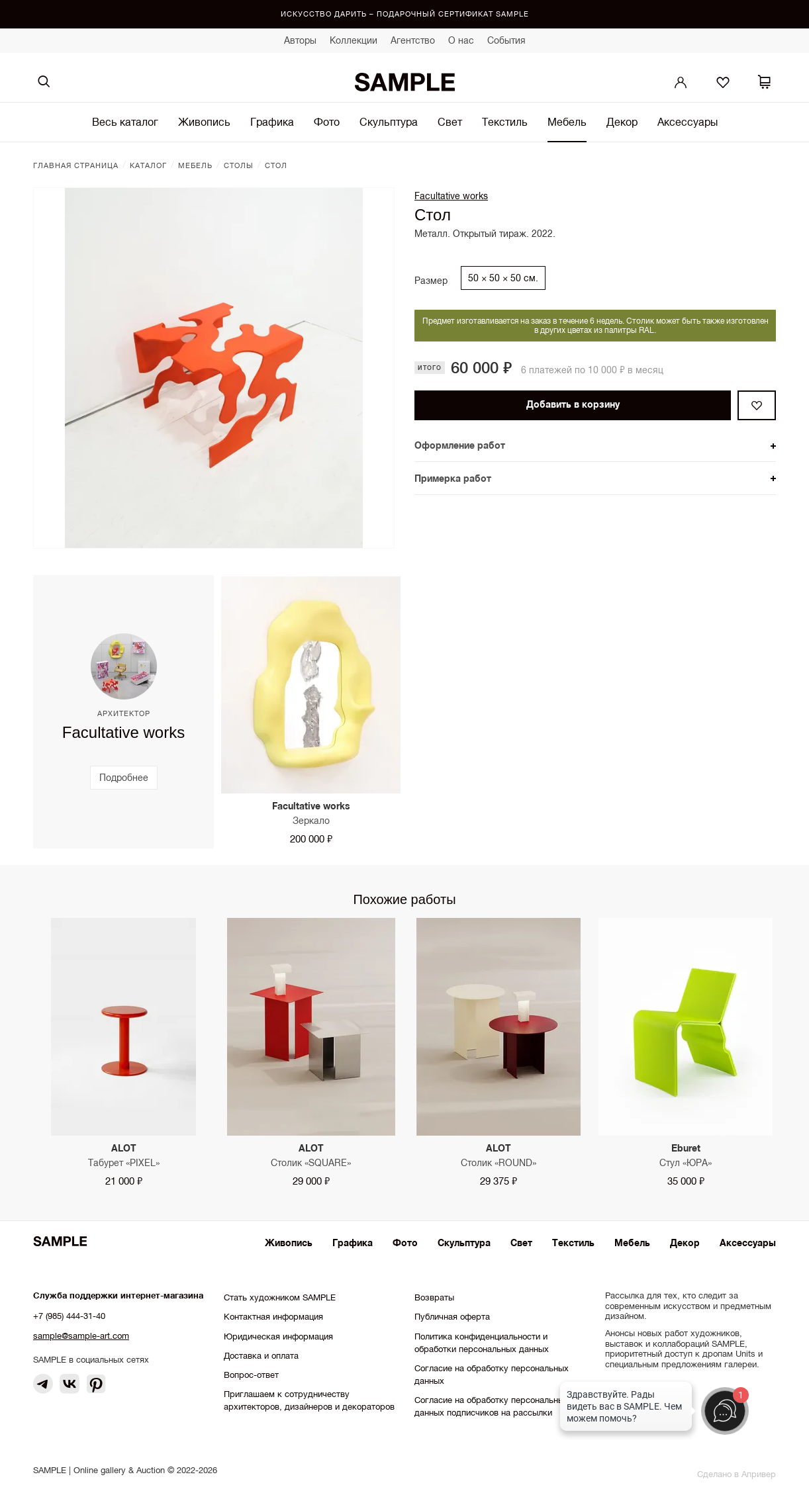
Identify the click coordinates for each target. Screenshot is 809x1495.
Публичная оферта (452, 1317)
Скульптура (388, 122)
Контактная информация (273, 1317)
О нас (461, 40)
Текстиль (505, 122)
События (506, 40)
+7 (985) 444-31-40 (69, 1316)
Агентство (413, 40)
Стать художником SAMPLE (280, 1297)
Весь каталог (125, 122)
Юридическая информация (278, 1336)
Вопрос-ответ (251, 1375)
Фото (327, 122)
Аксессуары (687, 122)
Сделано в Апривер (736, 1474)
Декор (622, 122)
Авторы (300, 40)
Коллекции (353, 40)
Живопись (204, 122)
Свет (450, 122)
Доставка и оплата (261, 1356)
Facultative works (451, 196)
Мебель (567, 122)
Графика (272, 122)
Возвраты (434, 1297)
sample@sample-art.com (81, 1336)
